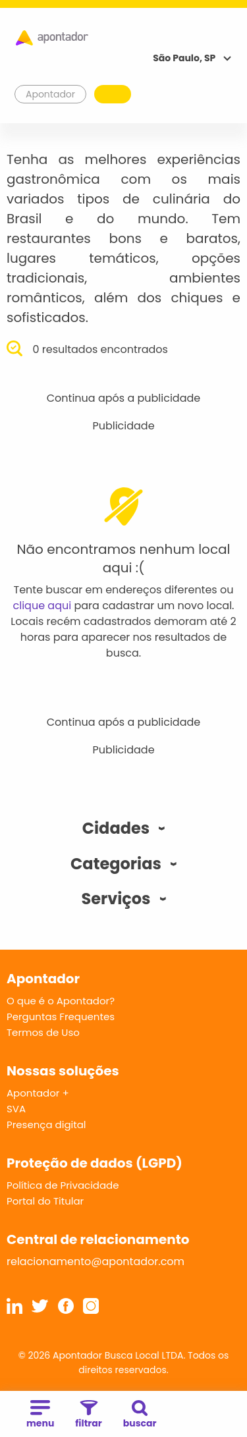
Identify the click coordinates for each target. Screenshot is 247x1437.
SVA (16, 1109)
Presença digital (46, 1124)
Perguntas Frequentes (61, 1016)
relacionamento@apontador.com (95, 1261)
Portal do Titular (45, 1201)
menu (40, 1415)
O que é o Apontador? (61, 1001)
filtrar (88, 1415)
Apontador (51, 94)
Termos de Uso (43, 1032)
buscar (140, 1415)
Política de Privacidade (63, 1185)
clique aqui (42, 605)
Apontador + (38, 1093)
